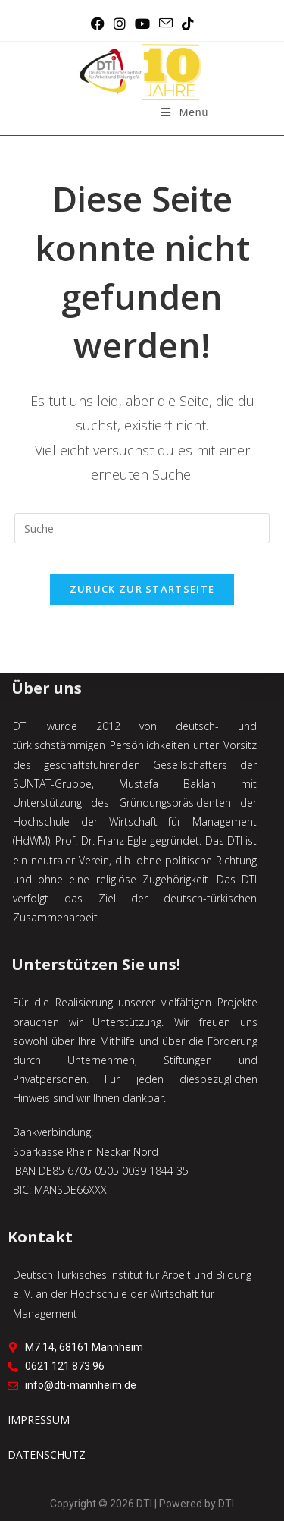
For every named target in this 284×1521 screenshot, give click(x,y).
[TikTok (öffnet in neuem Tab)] (187, 23)
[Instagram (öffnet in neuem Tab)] (119, 23)
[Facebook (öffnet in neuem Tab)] (97, 23)
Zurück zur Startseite (142, 589)
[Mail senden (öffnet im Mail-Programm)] (165, 23)
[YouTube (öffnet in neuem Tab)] (142, 23)
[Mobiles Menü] (184, 112)
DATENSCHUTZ (47, 1454)
